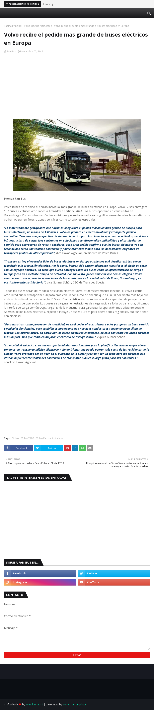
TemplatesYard (34, 704)
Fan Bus (11, 51)
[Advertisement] (77, 87)
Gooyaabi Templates (74, 704)
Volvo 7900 (27, 438)
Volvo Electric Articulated (38, 26)
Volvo (15, 438)
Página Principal (13, 26)
